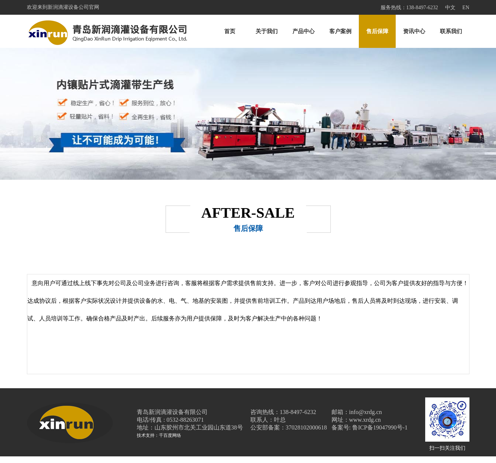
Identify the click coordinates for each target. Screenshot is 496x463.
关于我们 (267, 31)
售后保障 (377, 31)
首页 (229, 31)
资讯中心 (414, 31)
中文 (450, 7)
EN (465, 7)
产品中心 (303, 31)
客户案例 (340, 31)
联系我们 (451, 31)
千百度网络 (170, 435)
